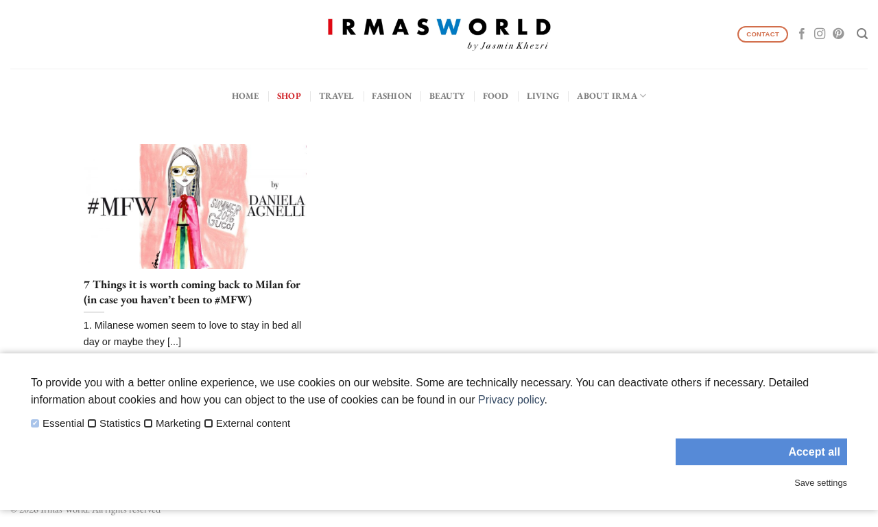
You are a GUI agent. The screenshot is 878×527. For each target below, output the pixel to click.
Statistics (120, 423)
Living (543, 96)
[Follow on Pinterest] (838, 34)
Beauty (447, 96)
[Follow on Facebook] (801, 34)
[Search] (862, 34)
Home (245, 96)
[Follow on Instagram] (819, 34)
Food (496, 96)
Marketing (178, 423)
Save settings (820, 483)
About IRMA (611, 95)
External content (253, 423)
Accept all (814, 452)
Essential (63, 423)
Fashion (392, 96)
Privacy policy (511, 400)
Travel (337, 96)
